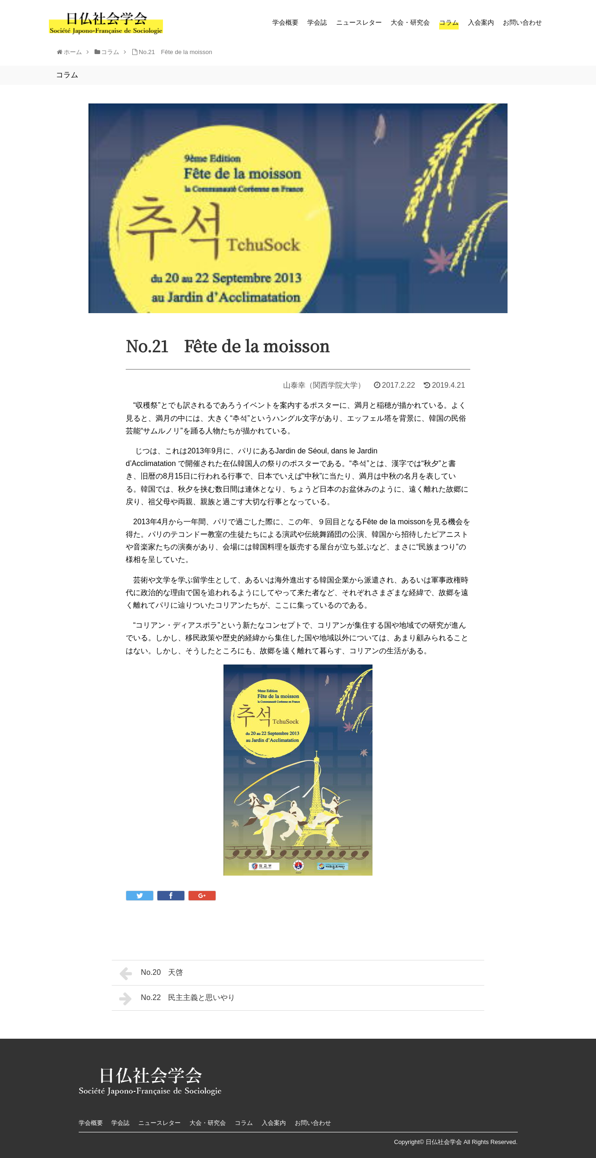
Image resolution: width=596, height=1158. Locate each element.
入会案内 (481, 22)
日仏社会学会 (444, 1141)
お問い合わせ (522, 22)
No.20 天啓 (151, 973)
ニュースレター (359, 22)
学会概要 (285, 22)
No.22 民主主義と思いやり (177, 998)
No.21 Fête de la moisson (175, 51)
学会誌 (317, 22)
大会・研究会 (410, 22)
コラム (449, 22)
